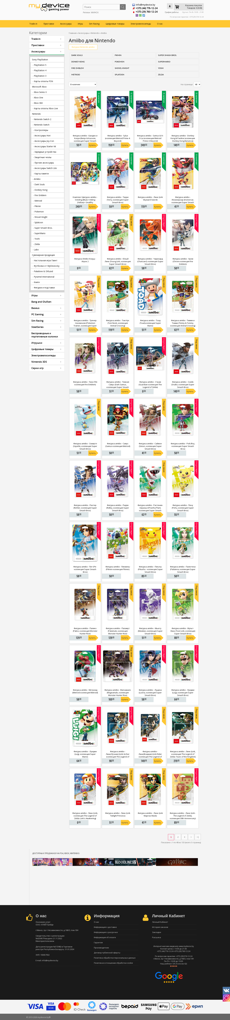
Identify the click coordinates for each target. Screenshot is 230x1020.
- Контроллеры (40, 130)
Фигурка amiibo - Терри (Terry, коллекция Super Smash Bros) (118, 200)
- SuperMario (39, 233)
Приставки (48, 23)
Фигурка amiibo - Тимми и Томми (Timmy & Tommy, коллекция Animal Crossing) (182, 323)
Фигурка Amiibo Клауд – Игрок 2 (85, 260)
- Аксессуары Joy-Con (43, 141)
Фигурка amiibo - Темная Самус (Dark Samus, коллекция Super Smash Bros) (117, 386)
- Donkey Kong (40, 189)
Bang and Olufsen (41, 301)
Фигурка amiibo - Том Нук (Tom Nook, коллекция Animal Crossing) (117, 323)
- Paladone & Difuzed (43, 271)
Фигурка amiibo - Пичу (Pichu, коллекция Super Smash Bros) (183, 508)
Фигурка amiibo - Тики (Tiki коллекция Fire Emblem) (85, 383)
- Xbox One (38, 97)
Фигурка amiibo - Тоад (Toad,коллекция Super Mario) (150, 323)
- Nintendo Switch (41, 124)
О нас (160, 23)
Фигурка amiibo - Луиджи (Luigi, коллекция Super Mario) (85, 754)
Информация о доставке (105, 927)
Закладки (156, 932)
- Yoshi (36, 238)
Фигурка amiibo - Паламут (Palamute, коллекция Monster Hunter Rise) (118, 631)
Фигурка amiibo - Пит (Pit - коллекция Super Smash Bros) (85, 569)
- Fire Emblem (39, 195)
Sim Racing (94, 23)
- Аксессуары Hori (41, 135)
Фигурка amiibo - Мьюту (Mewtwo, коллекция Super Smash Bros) (150, 631)
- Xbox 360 (38, 103)
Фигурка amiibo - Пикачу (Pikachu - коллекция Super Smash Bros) (150, 569)
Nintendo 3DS (39, 361)
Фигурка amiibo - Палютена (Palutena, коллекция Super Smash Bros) (183, 569)
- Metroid (37, 200)
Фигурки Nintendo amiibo (83, 47)
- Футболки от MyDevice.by (46, 265)
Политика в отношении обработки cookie (113, 963)
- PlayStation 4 (39, 70)
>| (198, 837)
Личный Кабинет (160, 922)
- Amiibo (36, 179)
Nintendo (36, 113)
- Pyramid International (43, 276)
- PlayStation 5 (39, 65)
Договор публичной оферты (107, 952)
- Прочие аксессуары (43, 162)
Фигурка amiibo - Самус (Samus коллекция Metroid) (117, 444)
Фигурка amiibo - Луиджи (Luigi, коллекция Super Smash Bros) (182, 693)
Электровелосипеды (141, 23)
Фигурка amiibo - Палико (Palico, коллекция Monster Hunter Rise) (85, 631)
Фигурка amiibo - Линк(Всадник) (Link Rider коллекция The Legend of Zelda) (150, 755)
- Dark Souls (39, 184)
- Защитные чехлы (42, 157)
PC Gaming (37, 314)
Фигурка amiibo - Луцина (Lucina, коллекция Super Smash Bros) (150, 693)
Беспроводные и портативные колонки (44, 335)
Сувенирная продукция (43, 255)
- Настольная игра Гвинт (45, 260)
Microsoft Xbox (39, 86)
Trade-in (33, 23)
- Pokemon (38, 211)
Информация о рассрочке (106, 932)
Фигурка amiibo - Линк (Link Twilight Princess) (117, 814)
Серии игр (37, 368)
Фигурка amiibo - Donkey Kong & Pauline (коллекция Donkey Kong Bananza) (183, 138)
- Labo (36, 249)
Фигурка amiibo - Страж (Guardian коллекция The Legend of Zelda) (150, 384)
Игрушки (36, 342)
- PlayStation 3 (39, 75)
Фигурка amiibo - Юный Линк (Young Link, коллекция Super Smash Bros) (118, 261)
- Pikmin (37, 206)
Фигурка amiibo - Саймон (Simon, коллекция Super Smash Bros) (150, 446)
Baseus (35, 308)
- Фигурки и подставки (44, 287)
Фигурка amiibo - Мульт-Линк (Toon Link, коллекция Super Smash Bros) (182, 631)
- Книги (36, 282)
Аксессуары (66, 23)
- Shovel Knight (40, 217)
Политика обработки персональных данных (115, 958)
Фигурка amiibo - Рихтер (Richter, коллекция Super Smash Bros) (85, 508)
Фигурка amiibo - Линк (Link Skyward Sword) (150, 198)
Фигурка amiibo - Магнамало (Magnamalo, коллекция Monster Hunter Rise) (117, 693)
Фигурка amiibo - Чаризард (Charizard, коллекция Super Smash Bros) (150, 261)
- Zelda (36, 244)
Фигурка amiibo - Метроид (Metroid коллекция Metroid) (85, 691)
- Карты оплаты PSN (43, 81)
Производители (101, 947)
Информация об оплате (105, 937)
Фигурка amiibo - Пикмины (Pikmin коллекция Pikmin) (117, 568)
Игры (80, 23)
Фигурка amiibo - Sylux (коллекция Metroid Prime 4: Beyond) (117, 138)
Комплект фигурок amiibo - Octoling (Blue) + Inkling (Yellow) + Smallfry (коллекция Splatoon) (85, 201)
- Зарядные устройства (44, 151)
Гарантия (98, 942)
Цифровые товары (115, 23)
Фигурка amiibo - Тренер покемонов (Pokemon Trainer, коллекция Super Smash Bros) (85, 324)
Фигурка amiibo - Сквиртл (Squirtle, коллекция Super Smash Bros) (85, 446)
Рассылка (156, 937)
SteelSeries (37, 327)
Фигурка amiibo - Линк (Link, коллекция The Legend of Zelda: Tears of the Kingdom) (183, 754)
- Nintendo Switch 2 (42, 119)
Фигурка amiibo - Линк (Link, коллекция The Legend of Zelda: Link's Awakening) (85, 816)
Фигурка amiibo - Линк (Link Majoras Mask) (150, 814)
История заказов (160, 927)
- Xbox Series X (40, 92)
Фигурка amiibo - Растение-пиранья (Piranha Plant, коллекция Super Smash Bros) (150, 509)
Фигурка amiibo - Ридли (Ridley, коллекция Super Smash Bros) (117, 508)
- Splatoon (38, 222)
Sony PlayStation (40, 59)
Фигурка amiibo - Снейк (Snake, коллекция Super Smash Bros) (182, 384)
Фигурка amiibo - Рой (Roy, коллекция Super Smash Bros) (183, 446)
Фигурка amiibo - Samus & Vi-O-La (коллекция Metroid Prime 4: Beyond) (150, 138)
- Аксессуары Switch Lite (45, 168)
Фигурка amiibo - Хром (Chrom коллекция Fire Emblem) (182, 261)
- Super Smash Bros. (43, 227)
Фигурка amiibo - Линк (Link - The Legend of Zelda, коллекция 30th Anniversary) (183, 816)
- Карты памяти (41, 173)
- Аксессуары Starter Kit (44, 146)
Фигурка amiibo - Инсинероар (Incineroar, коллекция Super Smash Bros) (183, 201)
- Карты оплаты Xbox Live (45, 108)
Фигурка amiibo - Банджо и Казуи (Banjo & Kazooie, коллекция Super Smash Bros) (85, 139)
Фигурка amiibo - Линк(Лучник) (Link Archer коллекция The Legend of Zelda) (117, 755)
